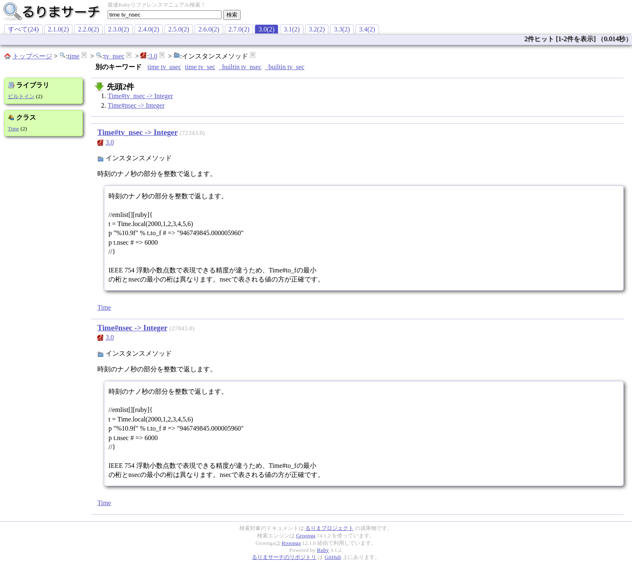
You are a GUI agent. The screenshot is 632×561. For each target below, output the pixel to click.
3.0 (153, 56)
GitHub (333, 557)
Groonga (306, 535)
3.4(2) (367, 29)
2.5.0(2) (178, 29)
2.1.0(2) (58, 29)
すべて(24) (23, 29)
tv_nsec (114, 56)
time (73, 56)
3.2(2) (317, 29)
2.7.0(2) (239, 29)
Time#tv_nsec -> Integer (140, 95)
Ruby (323, 550)
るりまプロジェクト (329, 528)
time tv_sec (200, 66)
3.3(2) (342, 29)
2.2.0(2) (88, 29)
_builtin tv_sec (284, 66)
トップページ (32, 56)
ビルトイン (21, 96)
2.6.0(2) (209, 29)
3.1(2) (292, 29)
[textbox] (165, 14)
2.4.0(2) (148, 29)
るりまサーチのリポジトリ (284, 557)
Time (13, 128)
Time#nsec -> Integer (136, 105)
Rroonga (291, 543)
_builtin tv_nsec (240, 66)
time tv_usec (164, 66)
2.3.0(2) (118, 29)
